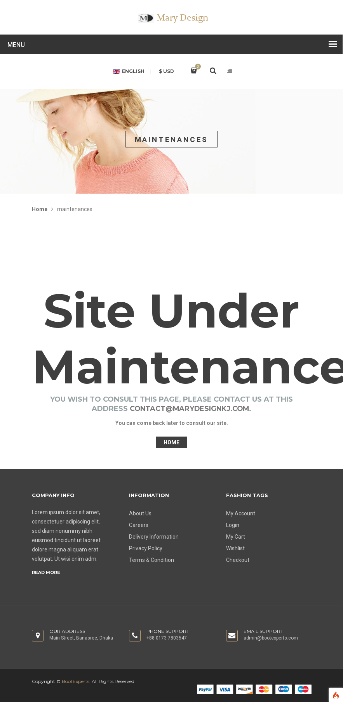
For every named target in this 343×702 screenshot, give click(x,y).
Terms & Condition (151, 560)
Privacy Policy (145, 548)
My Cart (235, 537)
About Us (140, 513)
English (128, 71)
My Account (240, 513)
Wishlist (235, 548)
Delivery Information (154, 537)
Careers (138, 525)
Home (39, 209)
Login (232, 525)
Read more (46, 572)
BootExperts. (76, 681)
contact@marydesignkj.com (189, 408)
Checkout (237, 560)
